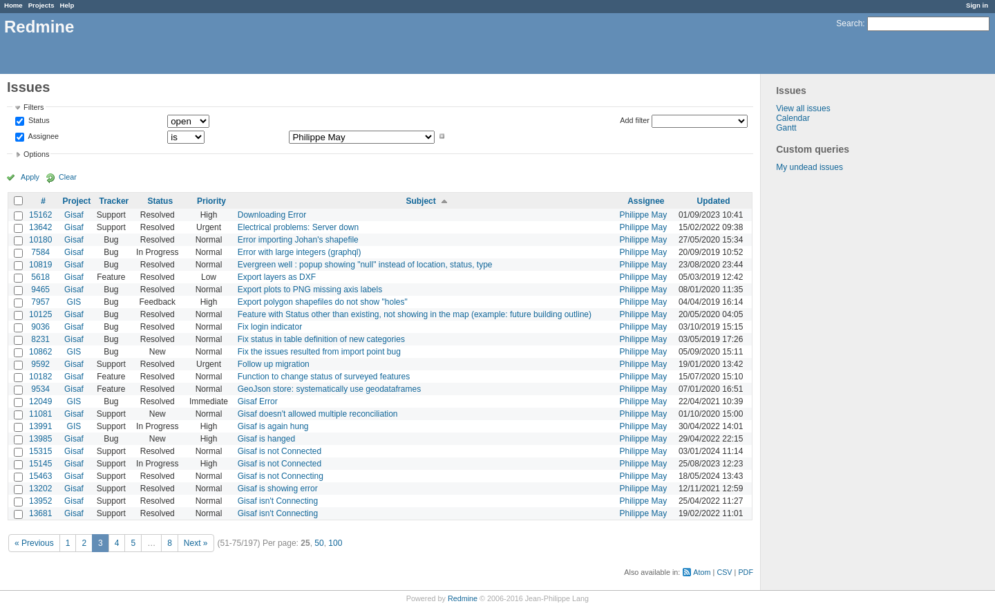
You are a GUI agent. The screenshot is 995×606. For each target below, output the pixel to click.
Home (13, 5)
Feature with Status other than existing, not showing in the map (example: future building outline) (414, 314)
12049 (40, 401)
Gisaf (74, 215)
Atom (701, 572)
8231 (40, 339)
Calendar (793, 118)
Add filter (635, 120)
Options (36, 154)
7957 (40, 302)
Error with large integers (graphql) (299, 252)
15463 (40, 476)
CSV (724, 572)
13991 (40, 426)
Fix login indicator (270, 327)
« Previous (34, 543)
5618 (40, 277)
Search (849, 23)
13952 (40, 501)
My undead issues (809, 167)
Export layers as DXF (277, 277)
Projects (41, 5)
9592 (40, 364)
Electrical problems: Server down (298, 227)
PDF (745, 572)
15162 (40, 215)
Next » (196, 543)
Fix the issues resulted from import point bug (319, 352)
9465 (40, 289)
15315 (40, 451)
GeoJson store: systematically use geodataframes (329, 389)
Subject (420, 201)
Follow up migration (274, 364)
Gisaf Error (258, 401)
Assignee (42, 136)
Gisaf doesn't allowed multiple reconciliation (318, 414)
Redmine (462, 598)
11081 (40, 414)
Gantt (786, 128)
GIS (74, 302)
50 (318, 543)
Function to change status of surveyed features (324, 376)
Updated (713, 201)
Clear (68, 177)
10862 (40, 352)
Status (38, 121)
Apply (30, 177)
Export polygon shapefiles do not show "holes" (323, 302)
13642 (40, 227)
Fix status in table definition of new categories (321, 339)
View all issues (803, 108)
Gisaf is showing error (278, 488)
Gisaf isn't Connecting (278, 501)
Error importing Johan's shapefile (298, 240)
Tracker (114, 201)
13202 (40, 488)
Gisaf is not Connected (279, 451)
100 (335, 543)
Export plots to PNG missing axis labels (310, 289)
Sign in (977, 5)
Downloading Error (272, 215)
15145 (40, 463)
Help (67, 5)
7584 (40, 252)
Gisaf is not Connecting (280, 476)
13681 (40, 513)
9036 (40, 327)
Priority (211, 201)
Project (77, 201)
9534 (40, 389)
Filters (33, 107)
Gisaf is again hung (273, 426)
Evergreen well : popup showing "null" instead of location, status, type (365, 264)
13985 (40, 439)
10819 (40, 264)
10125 (40, 314)
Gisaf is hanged (266, 439)
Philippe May (643, 215)
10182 (40, 376)
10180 (40, 240)
